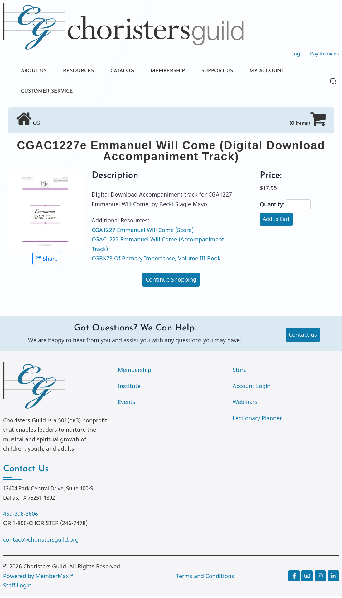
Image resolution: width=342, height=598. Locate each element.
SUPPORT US (233, 71)
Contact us (303, 336)
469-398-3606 (20, 516)
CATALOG (131, 71)
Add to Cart (276, 221)
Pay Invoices (324, 53)
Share (47, 260)
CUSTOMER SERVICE (50, 93)
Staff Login (17, 587)
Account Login (252, 388)
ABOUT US (35, 71)
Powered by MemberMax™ (38, 578)
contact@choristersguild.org (41, 541)
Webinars (245, 404)
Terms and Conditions (205, 578)
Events (126, 404)
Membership (134, 372)
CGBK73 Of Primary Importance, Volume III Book (156, 260)
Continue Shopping (171, 281)
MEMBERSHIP (180, 71)
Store (240, 372)
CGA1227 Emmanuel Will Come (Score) (143, 231)
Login (298, 53)
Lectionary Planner (257, 420)
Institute (129, 388)
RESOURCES (83, 71)
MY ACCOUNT (288, 71)
